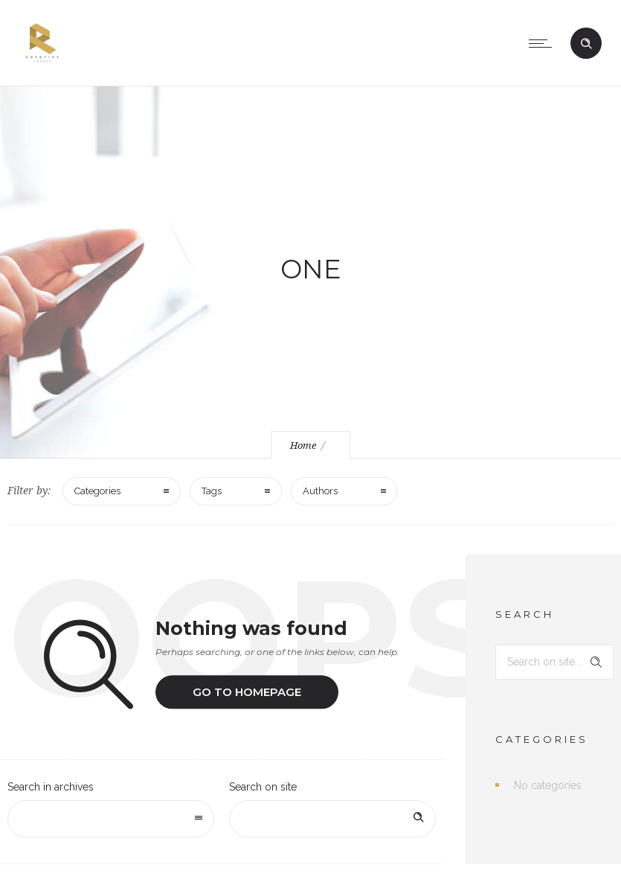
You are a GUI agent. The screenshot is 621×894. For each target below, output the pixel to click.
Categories (97, 491)
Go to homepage (247, 692)
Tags (212, 491)
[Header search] (586, 44)
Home (303, 445)
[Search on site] (332, 818)
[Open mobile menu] (544, 43)
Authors (320, 491)
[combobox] (110, 818)
